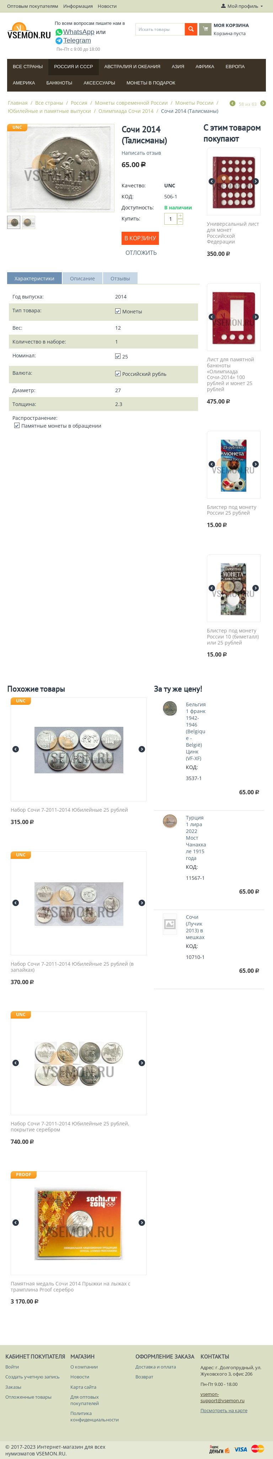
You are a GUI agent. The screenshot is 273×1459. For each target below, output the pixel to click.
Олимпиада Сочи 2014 (126, 111)
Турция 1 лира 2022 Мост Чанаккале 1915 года (196, 837)
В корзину (140, 238)
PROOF (23, 1175)
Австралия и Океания (133, 66)
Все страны (28, 66)
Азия (178, 66)
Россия (79, 102)
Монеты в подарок (151, 83)
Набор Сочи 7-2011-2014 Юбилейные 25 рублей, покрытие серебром (70, 1127)
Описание (82, 278)
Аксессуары (99, 83)
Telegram (73, 40)
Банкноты (59, 83)
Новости (107, 6)
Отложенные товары (28, 1397)
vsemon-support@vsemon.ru (222, 1397)
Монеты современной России (131, 102)
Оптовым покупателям (32, 6)
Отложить (141, 253)
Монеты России (194, 102)
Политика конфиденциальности (94, 1416)
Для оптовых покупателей (84, 1400)
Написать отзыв (141, 152)
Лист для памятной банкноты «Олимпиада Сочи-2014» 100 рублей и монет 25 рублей (230, 375)
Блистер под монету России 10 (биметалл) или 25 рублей (233, 637)
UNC (17, 127)
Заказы (13, 1387)
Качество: (134, 185)
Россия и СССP (73, 66)
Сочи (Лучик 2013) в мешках (195, 927)
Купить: (131, 218)
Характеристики (34, 278)
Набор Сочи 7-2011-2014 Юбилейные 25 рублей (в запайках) (72, 967)
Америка (24, 83)
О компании (84, 1367)
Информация (78, 6)
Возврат (144, 1376)
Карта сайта (83, 1387)
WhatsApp (75, 31)
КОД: (128, 196)
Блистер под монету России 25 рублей (231, 510)
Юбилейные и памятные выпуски (49, 111)
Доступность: (138, 207)
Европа (235, 66)
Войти (12, 1367)
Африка (205, 66)
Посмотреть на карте (223, 1410)
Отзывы (120, 278)
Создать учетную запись (32, 1376)
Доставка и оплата (155, 1367)
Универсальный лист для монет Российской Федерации (233, 233)
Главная (18, 102)
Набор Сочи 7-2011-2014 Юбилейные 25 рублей (69, 810)
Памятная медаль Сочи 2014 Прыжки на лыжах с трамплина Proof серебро (70, 1287)
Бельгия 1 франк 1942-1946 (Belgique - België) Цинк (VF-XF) (196, 731)
